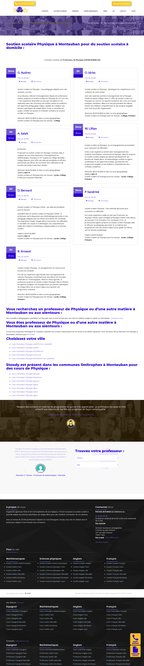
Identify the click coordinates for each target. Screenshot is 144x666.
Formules (75, 11)
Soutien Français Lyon (114, 581)
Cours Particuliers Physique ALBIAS (25, 347)
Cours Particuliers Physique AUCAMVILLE (27, 351)
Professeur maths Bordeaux (51, 664)
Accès (133, 11)
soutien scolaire (111, 44)
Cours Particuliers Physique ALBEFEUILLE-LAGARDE (32, 344)
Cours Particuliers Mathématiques (53, 611)
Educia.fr (20, 602)
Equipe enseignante (111, 593)
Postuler (31, 334)
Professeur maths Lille (48, 656)
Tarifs (105, 11)
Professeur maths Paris (49, 653)
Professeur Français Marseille (117, 660)
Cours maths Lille (46, 618)
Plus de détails (23, 78)
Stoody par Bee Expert (15, 593)
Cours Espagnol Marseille (16, 622)
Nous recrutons (121, 3)
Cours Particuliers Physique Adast (25, 391)
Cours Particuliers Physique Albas (24, 388)
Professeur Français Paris (116, 653)
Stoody (77, 593)
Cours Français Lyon (114, 629)
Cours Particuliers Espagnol (16, 611)
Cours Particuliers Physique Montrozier (27, 377)
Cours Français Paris (114, 614)
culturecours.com (22, 641)
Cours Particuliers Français (116, 611)
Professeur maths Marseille (50, 660)
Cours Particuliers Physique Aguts (25, 395)
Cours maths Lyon (47, 629)
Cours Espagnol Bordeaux (16, 625)
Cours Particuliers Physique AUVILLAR (26, 355)
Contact (123, 11)
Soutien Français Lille (114, 570)
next (51, 470)
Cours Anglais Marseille (82, 622)
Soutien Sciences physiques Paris (52, 567)
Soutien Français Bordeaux (116, 577)
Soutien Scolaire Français (115, 563)
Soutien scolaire (87, 593)
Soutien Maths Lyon (13, 581)
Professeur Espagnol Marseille (18, 660)
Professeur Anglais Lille (82, 656)
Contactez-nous (117, 318)
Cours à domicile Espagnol (16, 649)
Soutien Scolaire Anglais (82, 563)
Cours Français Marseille (115, 622)
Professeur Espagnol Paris (16, 653)
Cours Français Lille (113, 618)
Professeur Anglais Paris (82, 653)
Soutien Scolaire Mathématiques (18, 563)
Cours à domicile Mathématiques (52, 649)
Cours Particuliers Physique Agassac (26, 381)
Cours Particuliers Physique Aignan (25, 384)
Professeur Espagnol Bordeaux (18, 664)
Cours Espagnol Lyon (14, 629)
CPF (113, 11)
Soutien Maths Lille (13, 570)
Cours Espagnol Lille (14, 618)
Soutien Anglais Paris (81, 567)
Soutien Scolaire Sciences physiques (53, 563)
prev (25, 470)
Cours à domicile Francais (116, 649)
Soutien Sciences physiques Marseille (54, 574)
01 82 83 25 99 (24, 3)
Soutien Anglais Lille (80, 570)
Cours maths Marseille (48, 622)
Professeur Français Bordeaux (118, 664)
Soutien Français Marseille (116, 574)
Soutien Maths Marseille (15, 574)
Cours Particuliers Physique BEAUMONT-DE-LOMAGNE (33, 358)
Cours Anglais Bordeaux (82, 625)
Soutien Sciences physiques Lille (52, 570)
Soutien (60, 11)
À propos (45, 11)
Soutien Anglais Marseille (82, 574)
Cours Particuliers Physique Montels (25, 373)
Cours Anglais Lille (80, 618)
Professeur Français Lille (115, 656)
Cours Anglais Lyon (80, 629)
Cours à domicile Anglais (82, 649)
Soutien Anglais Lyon (81, 581)
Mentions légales (102, 542)
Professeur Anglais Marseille (84, 660)
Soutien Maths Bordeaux (15, 577)
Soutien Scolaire (18, 23)
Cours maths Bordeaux (48, 625)
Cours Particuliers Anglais (82, 611)
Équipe (91, 11)
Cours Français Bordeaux (116, 625)
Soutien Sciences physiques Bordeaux (54, 577)
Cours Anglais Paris (80, 614)
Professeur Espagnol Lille (16, 656)
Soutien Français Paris (114, 567)
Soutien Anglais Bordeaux (83, 577)
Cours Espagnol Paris (14, 614)
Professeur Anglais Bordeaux (84, 664)
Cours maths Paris (47, 614)
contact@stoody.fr (112, 537)
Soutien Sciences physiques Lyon (52, 581)
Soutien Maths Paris (14, 567)
